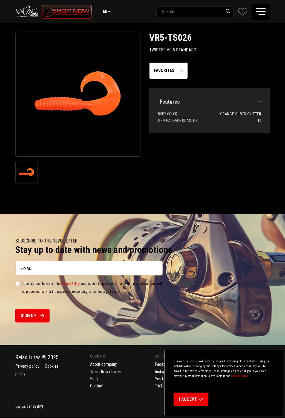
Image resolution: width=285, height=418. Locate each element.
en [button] (105, 11)
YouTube (162, 378)
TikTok (160, 385)
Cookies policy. (240, 376)
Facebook (163, 364)
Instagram (163, 371)
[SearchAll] (189, 12)
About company (103, 364)
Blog (94, 378)
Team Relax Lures (105, 371)
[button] (242, 11)
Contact (96, 385)
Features (170, 102)
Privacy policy (27, 366)
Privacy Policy (70, 284)
